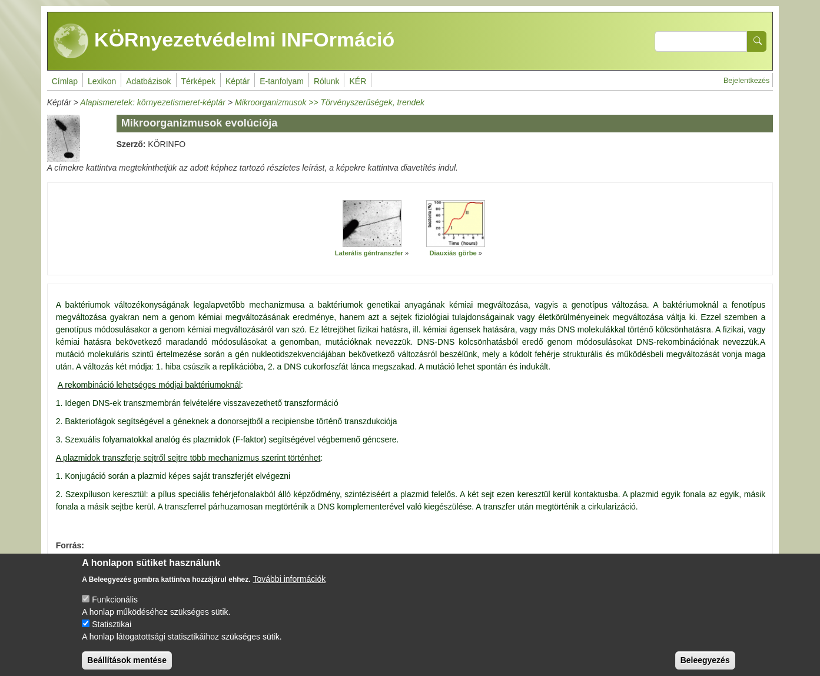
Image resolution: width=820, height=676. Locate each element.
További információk (289, 587)
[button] (372, 223)
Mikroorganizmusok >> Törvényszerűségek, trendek (329, 102)
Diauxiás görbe (453, 253)
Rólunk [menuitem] (327, 81)
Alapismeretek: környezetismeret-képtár (152, 102)
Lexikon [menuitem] (102, 81)
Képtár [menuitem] (237, 81)
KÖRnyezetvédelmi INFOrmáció (224, 41)
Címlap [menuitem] (65, 81)
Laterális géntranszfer (369, 253)
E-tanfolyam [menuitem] (282, 81)
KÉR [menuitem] (357, 81)
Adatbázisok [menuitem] (148, 81)
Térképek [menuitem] (198, 81)
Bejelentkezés (746, 80)
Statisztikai (111, 632)
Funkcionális (115, 607)
